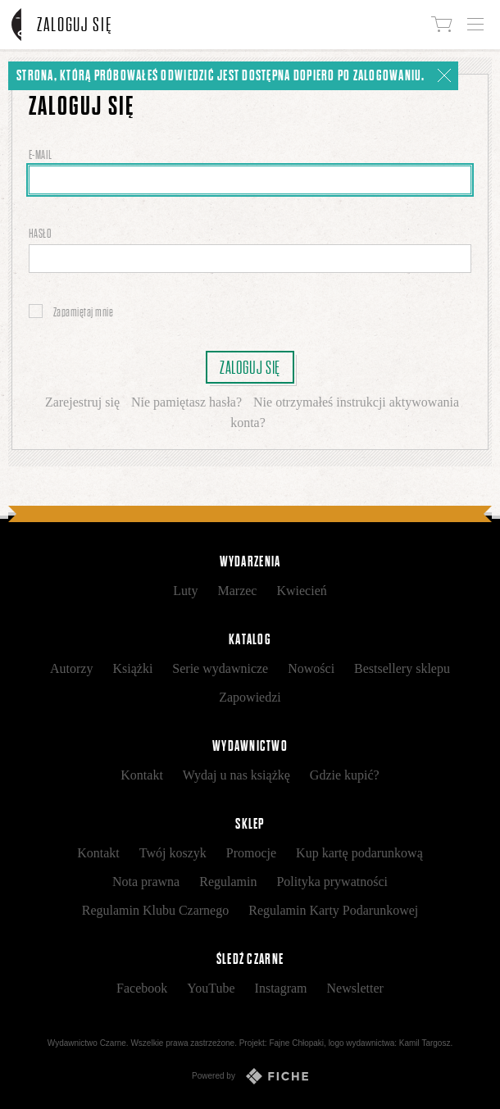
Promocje (251, 853)
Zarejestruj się (82, 402)
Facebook (141, 988)
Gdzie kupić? (345, 775)
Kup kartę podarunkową (359, 853)
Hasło (41, 233)
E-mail (41, 154)
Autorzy (71, 668)
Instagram (281, 988)
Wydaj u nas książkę (236, 775)
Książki (132, 668)
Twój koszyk (173, 853)
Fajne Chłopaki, (297, 1043)
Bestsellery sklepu (402, 668)
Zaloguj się (250, 367)
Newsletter (355, 988)
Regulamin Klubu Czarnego (156, 910)
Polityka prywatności (332, 882)
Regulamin (228, 882)
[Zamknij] (444, 75)
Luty (185, 591)
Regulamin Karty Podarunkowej (333, 910)
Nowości (311, 668)
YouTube (210, 988)
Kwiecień (301, 591)
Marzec (237, 591)
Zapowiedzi (250, 697)
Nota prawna (146, 882)
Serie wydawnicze (220, 668)
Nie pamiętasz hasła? (186, 402)
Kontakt (141, 775)
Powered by (250, 1076)
